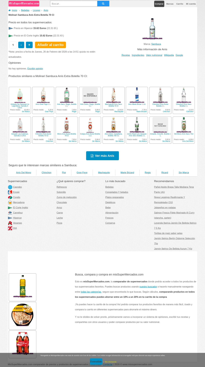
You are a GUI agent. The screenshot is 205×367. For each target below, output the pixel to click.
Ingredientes (138, 55)
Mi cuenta (191, 4)
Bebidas (25, 10)
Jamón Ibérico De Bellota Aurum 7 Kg (173, 248)
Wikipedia (169, 55)
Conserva (110, 223)
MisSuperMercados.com (24, 3)
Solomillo (61, 192)
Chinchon (166, 111)
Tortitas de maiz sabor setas (168, 233)
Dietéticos (110, 202)
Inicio (13, 10)
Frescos (109, 218)
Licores (36, 10)
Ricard (164, 172)
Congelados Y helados (116, 192)
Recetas (126, 55)
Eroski (13, 192)
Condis (14, 197)
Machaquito (118, 111)
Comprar (159, 4)
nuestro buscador (148, 286)
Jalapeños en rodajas (165, 207)
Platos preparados (114, 197)
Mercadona (16, 202)
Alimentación (111, 212)
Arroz (59, 207)
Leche (60, 218)
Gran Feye (49, 111)
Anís (46, 10)
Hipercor (15, 218)
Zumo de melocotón (67, 197)
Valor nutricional (154, 55)
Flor (64, 172)
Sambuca (156, 44)
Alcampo (15, 223)
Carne (60, 212)
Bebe (108, 207)
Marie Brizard (142, 111)
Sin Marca (26, 111)
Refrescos (62, 187)
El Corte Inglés (18, 207)
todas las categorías (91, 292)
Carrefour (15, 212)
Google (179, 55)
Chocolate (62, 202)
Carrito (179, 4)
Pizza (59, 223)
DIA (12, 228)
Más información (110, 362)
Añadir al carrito (50, 45)
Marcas (170, 4)
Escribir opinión (35, 68)
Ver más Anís (104, 156)
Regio (74, 111)
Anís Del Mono (187, 141)
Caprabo (15, 187)
